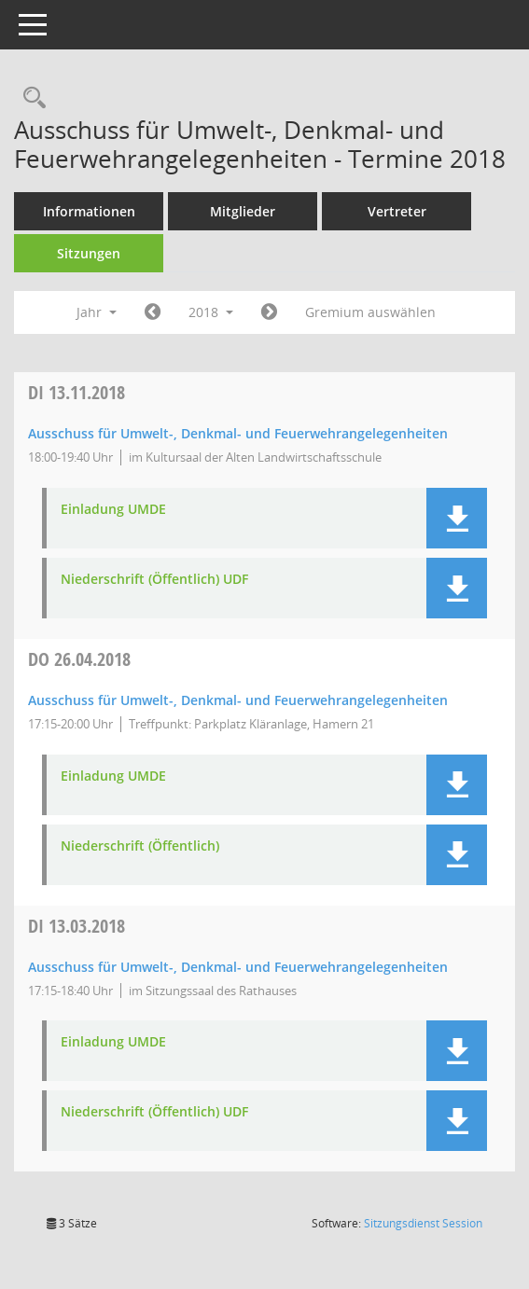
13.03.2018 (76, 925)
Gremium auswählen (370, 312)
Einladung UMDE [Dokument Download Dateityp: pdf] (113, 510)
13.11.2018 (76, 392)
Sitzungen (88, 253)
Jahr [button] (97, 312)
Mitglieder (242, 211)
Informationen (89, 211)
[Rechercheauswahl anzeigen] (30, 98)
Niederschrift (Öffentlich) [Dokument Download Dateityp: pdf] (140, 846)
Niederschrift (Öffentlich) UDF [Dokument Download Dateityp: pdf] (154, 580)
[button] (456, 518)
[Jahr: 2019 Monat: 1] (269, 312)
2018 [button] (210, 312)
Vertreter (397, 211)
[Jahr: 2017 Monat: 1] (152, 312)
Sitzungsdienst (423, 1223)
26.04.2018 (79, 659)
